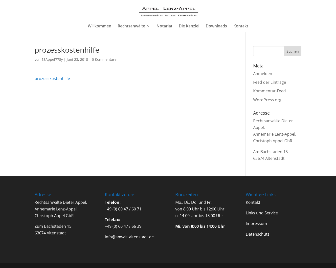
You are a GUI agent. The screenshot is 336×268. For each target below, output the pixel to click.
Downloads (216, 26)
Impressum (256, 223)
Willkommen (99, 26)
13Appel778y (52, 59)
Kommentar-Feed (269, 91)
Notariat (164, 26)
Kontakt (240, 26)
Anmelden (262, 73)
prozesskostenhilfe (52, 78)
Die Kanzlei (189, 26)
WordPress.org (267, 100)
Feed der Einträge (269, 82)
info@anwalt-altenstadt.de (129, 237)
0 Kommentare (104, 59)
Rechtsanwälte (131, 26)
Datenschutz (257, 234)
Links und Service (262, 213)
